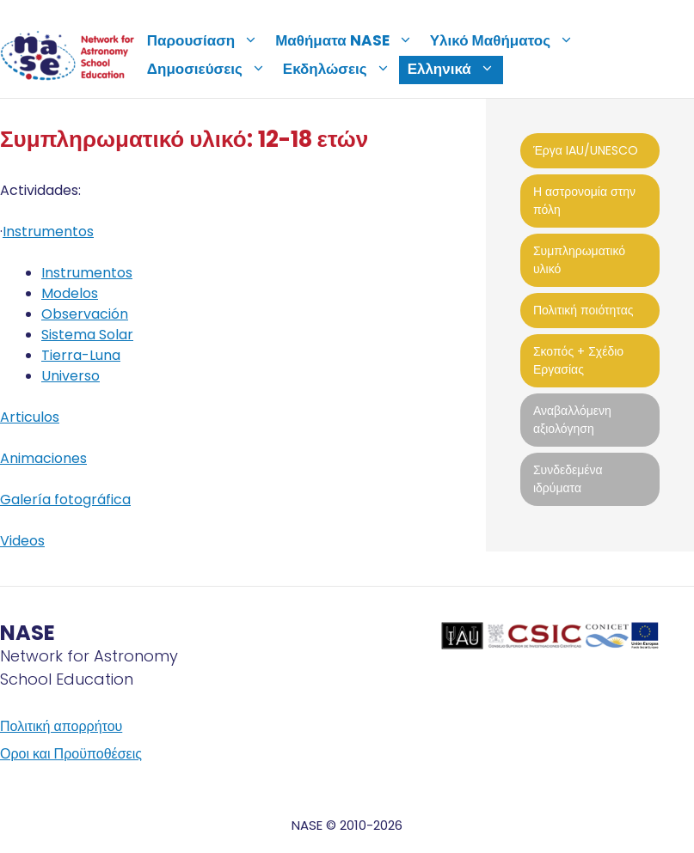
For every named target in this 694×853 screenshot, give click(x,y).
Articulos (29, 417)
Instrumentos (48, 231)
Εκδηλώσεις (341, 69)
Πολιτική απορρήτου (61, 726)
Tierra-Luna (80, 355)
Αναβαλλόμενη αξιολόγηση (572, 419)
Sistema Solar (87, 334)
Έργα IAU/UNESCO (585, 150)
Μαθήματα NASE (348, 40)
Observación (84, 314)
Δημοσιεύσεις (210, 69)
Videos (22, 541)
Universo (70, 376)
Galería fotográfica (65, 499)
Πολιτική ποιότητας (583, 310)
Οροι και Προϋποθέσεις (71, 754)
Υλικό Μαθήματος (506, 40)
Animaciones (43, 458)
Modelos (69, 293)
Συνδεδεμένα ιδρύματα (568, 479)
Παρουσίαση (207, 40)
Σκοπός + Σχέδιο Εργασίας (578, 360)
